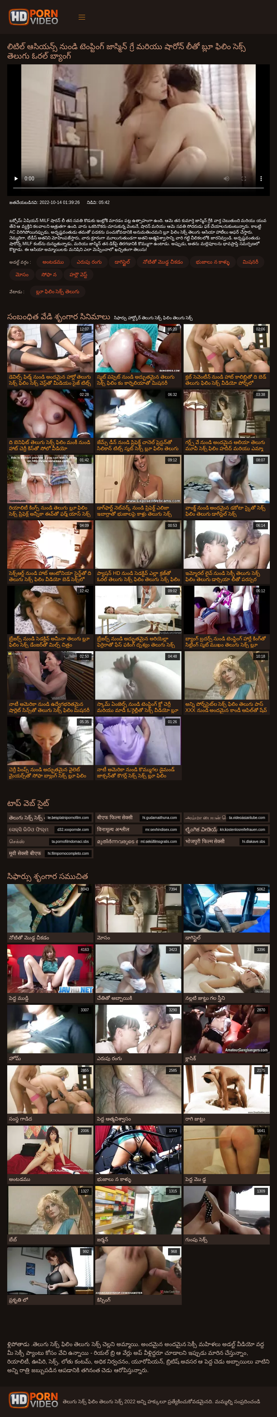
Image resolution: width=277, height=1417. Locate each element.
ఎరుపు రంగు (89, 262)
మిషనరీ (250, 262)
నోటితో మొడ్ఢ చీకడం (163, 262)
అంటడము (53, 262)
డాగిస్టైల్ (122, 262)
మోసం (22, 274)
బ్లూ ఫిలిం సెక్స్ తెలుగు (58, 291)
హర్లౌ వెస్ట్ (78, 274)
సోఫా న (49, 274)
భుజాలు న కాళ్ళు (213, 262)
